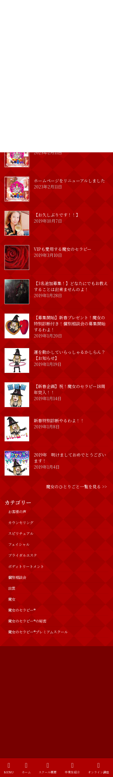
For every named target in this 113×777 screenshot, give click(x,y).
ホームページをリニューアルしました (69, 181)
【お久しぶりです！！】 (57, 215)
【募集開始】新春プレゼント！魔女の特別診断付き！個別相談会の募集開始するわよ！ (69, 323)
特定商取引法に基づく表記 (26, 662)
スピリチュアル (20, 533)
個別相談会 (17, 577)
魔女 (11, 599)
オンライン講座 (98, 768)
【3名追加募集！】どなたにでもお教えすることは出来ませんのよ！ (71, 286)
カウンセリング (20, 522)
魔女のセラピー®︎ (22, 610)
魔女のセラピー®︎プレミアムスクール (38, 632)
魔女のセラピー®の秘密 (27, 621)
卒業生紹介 (72, 768)
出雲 (11, 588)
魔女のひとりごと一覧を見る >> (76, 486)
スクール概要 (48, 768)
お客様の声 (17, 511)
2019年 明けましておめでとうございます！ (70, 458)
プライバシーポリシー (23, 651)
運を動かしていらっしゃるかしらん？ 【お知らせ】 (72, 355)
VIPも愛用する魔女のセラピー (62, 249)
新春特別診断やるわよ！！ (59, 420)
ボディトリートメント (26, 566)
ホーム (26, 768)
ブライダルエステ (22, 555)
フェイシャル (19, 544)
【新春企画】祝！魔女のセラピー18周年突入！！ (69, 389)
